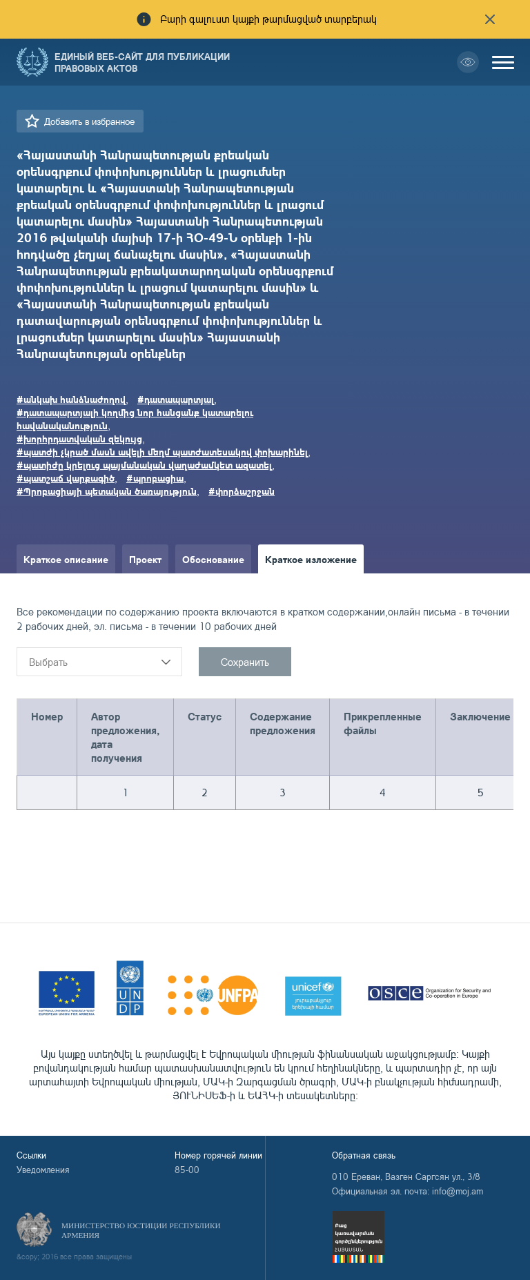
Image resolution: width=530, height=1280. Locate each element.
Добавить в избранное (89, 121)
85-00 (187, 1169)
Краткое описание (65, 559)
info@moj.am (457, 1191)
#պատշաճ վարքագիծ (66, 477)
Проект (145, 559)
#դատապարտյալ (175, 399)
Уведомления (43, 1169)
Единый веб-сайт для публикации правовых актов (142, 62)
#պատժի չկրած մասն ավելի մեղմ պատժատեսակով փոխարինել (162, 451)
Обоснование (213, 559)
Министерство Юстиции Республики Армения (141, 1230)
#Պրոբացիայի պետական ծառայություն (107, 490)
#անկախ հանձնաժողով (71, 399)
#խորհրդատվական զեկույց (79, 438)
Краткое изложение (311, 559)
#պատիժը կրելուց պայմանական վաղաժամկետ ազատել (144, 464)
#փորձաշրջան (241, 490)
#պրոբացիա (155, 477)
